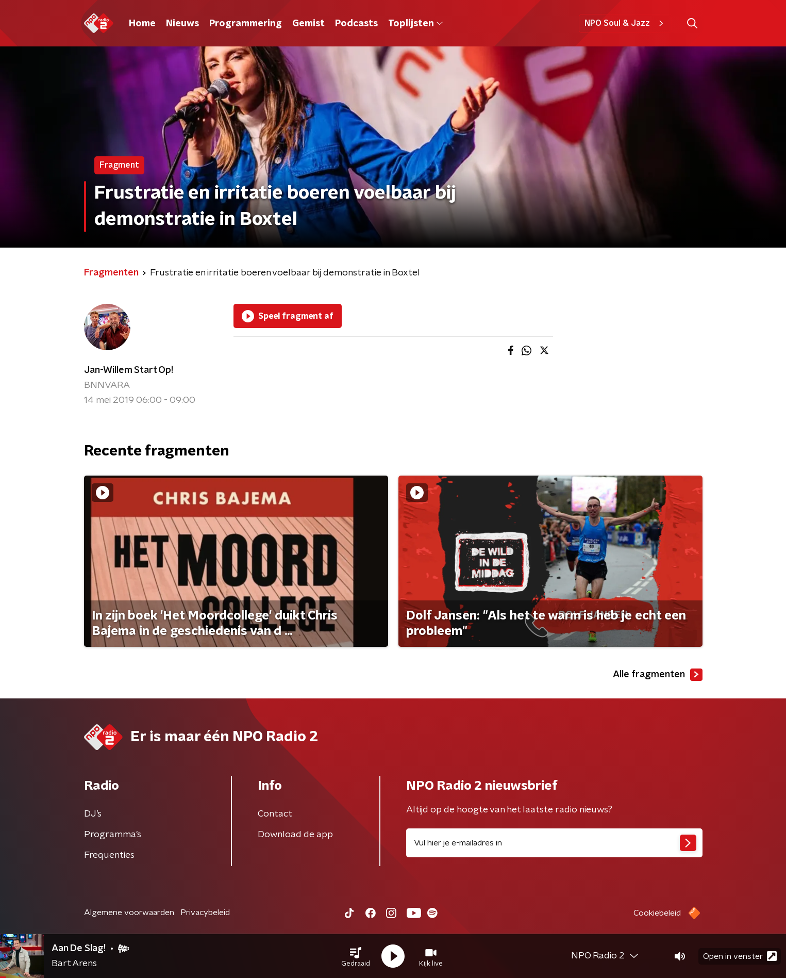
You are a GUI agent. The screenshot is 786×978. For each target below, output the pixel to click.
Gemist (308, 23)
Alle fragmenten (658, 675)
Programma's (112, 834)
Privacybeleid (205, 912)
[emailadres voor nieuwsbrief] (554, 842)
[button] (355, 956)
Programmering (245, 23)
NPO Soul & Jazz (625, 23)
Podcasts (356, 23)
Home (142, 23)
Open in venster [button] (740, 956)
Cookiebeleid (657, 913)
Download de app (295, 834)
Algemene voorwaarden (129, 912)
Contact (275, 814)
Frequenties (109, 855)
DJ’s (93, 814)
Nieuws (182, 23)
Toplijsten (415, 23)
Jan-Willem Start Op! (128, 370)
